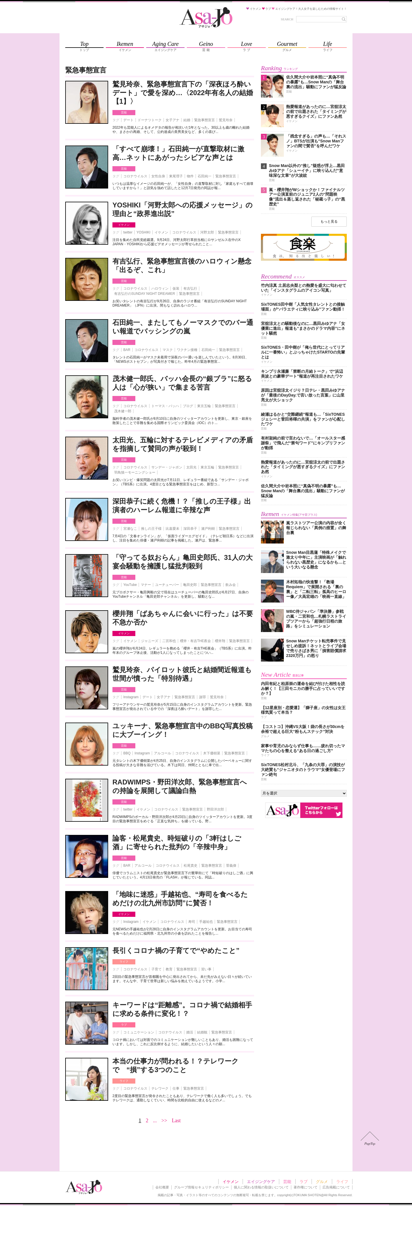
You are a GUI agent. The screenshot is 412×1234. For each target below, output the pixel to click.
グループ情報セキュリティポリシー (201, 1187)
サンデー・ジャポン (166, 467)
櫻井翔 (220, 641)
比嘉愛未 (172, 529)
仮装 (176, 289)
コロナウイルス (135, 176)
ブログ (188, 406)
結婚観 (202, 1032)
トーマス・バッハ (165, 406)
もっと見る (329, 221)
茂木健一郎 (122, 411)
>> (164, 1120)
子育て (156, 969)
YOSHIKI (143, 232)
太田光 (191, 467)
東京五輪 (204, 406)
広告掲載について (336, 1187)
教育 (169, 969)
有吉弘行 (190, 289)
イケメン (124, 224)
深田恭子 (190, 529)
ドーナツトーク (150, 120)
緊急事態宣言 (204, 120)
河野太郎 (207, 232)
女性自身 (158, 176)
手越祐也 (206, 922)
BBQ (126, 753)
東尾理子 (176, 176)
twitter (127, 232)
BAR (126, 350)
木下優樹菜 (211, 753)
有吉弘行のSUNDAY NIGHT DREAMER (144, 294)
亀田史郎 (190, 585)
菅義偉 (231, 866)
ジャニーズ (149, 641)
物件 (190, 176)
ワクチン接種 (187, 350)
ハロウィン (160, 289)
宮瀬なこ (130, 529)
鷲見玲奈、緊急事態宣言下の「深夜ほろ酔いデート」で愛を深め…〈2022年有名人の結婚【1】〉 (182, 92)
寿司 (191, 922)
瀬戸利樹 (208, 529)
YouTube (130, 585)
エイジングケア (261, 1181)
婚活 (189, 1032)
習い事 (206, 969)
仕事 (176, 1088)
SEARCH (287, 19)
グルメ (322, 1181)
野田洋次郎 (215, 809)
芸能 (124, 112)
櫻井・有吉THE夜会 (195, 641)
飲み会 (230, 585)
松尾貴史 (190, 866)
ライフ (124, 961)
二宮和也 (169, 641)
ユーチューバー (167, 585)
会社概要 (162, 1187)
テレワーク (160, 1088)
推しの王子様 (151, 529)
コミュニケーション (138, 1032)
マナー (146, 585)
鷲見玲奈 (226, 120)
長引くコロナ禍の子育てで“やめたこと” (175, 950)
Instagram (130, 697)
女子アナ (172, 120)
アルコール (162, 753)
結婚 (186, 120)
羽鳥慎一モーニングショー (134, 472)
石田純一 (204, 176)
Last (176, 1120)
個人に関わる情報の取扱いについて (261, 1187)
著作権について (306, 1187)
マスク (168, 350)
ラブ (124, 1024)
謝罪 (202, 697)
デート (128, 120)
